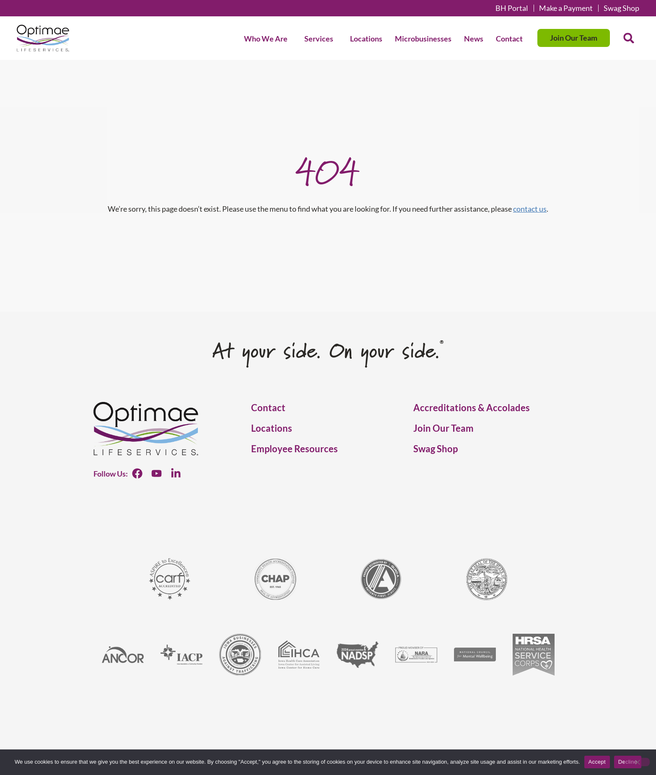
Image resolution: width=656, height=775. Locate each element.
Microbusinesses (423, 38)
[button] (628, 38)
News (473, 38)
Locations (366, 38)
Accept (597, 762)
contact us (530, 208)
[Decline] (637, 762)
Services (320, 38)
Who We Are (268, 38)
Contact (509, 38)
